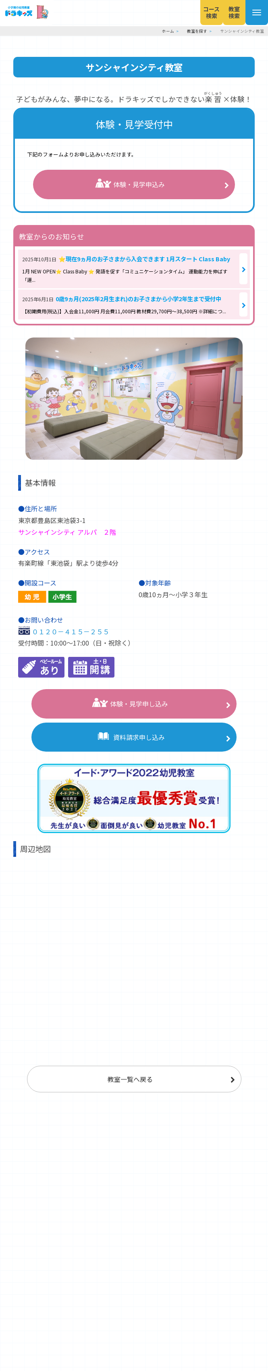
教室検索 (224, 12)
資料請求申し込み (130, 737)
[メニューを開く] (253, 12)
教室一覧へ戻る (130, 1079)
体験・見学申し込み (130, 704)
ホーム (168, 31)
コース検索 (195, 12)
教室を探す (197, 31)
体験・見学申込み (130, 184)
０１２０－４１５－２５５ (70, 631)
